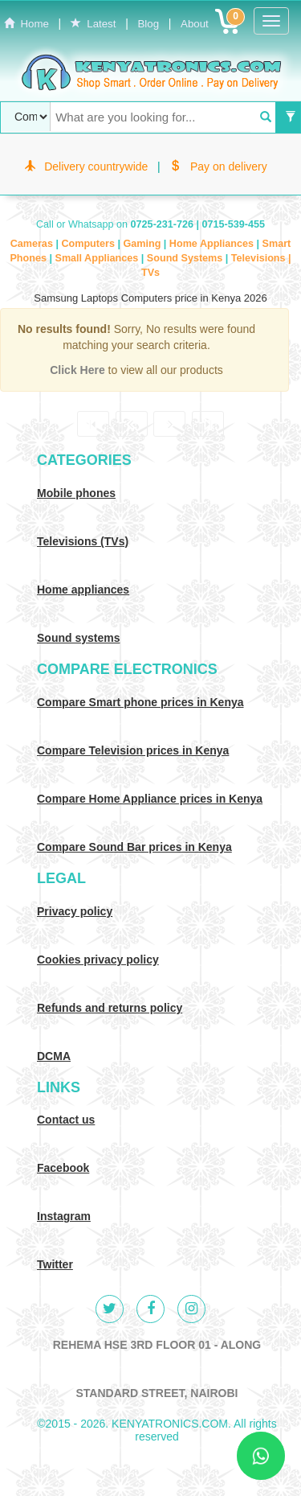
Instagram (64, 1216)
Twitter (55, 1264)
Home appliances (83, 589)
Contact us (66, 1119)
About (195, 24)
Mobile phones (76, 493)
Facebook (63, 1167)
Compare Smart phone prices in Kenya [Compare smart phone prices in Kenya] (140, 702)
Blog (148, 24)
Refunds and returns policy (109, 1007)
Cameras (33, 243)
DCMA (54, 1056)
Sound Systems (186, 258)
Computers (89, 243)
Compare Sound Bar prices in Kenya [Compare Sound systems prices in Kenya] (134, 846)
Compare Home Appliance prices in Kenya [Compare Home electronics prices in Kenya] (149, 798)
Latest (93, 24)
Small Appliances (97, 258)
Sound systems (78, 637)
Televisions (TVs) (82, 541)
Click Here (79, 370)
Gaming (143, 243)
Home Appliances (213, 243)
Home (26, 24)
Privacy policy (74, 911)
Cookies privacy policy (98, 959)
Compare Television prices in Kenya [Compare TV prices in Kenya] (133, 750)
